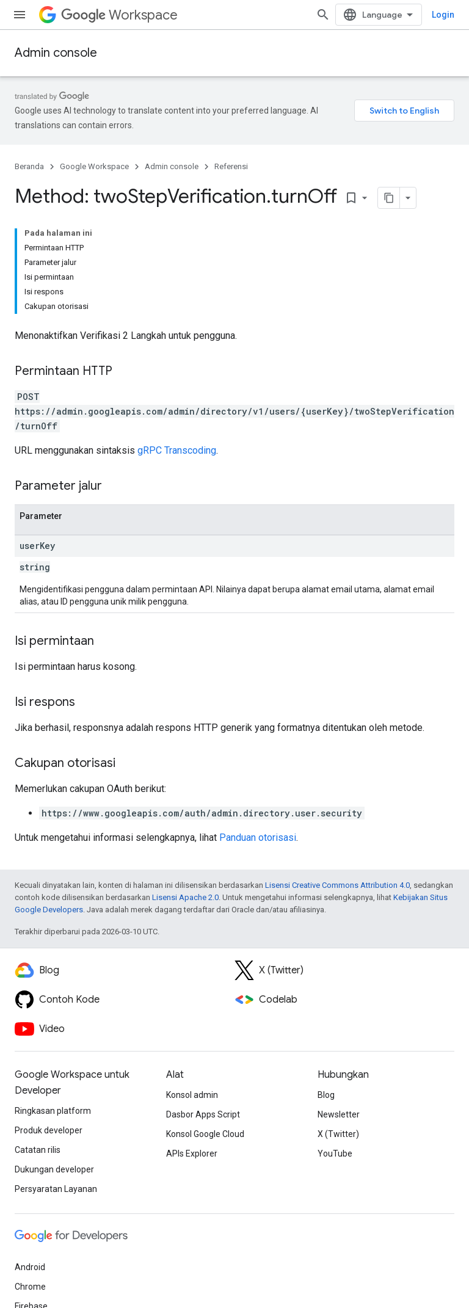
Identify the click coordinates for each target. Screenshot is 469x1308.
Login (443, 15)
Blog (326, 1095)
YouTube (335, 1153)
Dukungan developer (54, 1169)
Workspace (119, 15)
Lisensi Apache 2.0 (185, 897)
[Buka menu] (19, 14)
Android (30, 1267)
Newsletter (339, 1114)
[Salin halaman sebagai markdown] (389, 197)
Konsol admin (192, 1095)
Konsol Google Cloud (205, 1134)
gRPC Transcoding (176, 450)
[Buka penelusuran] (323, 14)
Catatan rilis (37, 1150)
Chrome (30, 1287)
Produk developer (48, 1130)
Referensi (231, 166)
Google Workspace (94, 166)
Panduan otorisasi (257, 837)
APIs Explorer (191, 1153)
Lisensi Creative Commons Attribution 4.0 (337, 885)
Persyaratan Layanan (56, 1189)
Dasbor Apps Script (203, 1114)
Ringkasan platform (53, 1111)
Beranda (29, 166)
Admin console (56, 52)
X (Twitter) (338, 1134)
